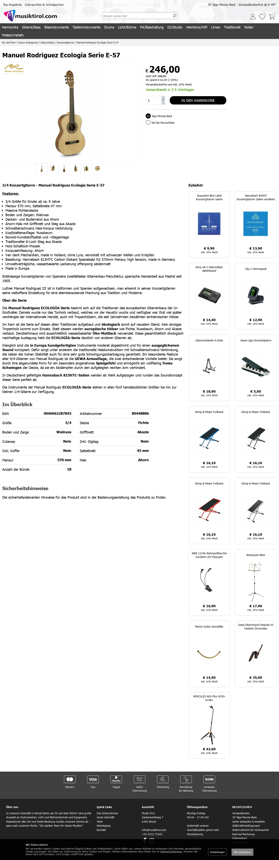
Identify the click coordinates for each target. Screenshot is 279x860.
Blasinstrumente (56, 27)
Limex (215, 27)
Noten (248, 27)
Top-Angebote (12, 5)
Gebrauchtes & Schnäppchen (44, 5)
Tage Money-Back (159, 116)
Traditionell (232, 27)
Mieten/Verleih (13, 35)
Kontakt (101, 830)
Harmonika (10, 27)
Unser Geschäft (105, 817)
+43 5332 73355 (152, 834)
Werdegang (103, 825)
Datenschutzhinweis (171, 851)
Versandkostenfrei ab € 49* (257, 5)
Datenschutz (239, 838)
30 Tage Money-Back (222, 5)
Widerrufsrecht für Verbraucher (250, 830)
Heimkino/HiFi (196, 27)
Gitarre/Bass (31, 27)
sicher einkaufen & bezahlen (248, 821)
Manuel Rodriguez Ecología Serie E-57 (98, 42)
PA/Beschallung (152, 27)
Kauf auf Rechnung (243, 834)
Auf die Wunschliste (163, 122)
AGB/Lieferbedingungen (246, 825)
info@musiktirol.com (154, 830)
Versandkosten (241, 813)
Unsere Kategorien (27, 42)
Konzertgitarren (65, 42)
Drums (109, 27)
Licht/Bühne (127, 27)
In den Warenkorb (197, 100)
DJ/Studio (174, 27)
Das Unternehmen (107, 813)
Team (100, 821)
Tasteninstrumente (86, 27)
